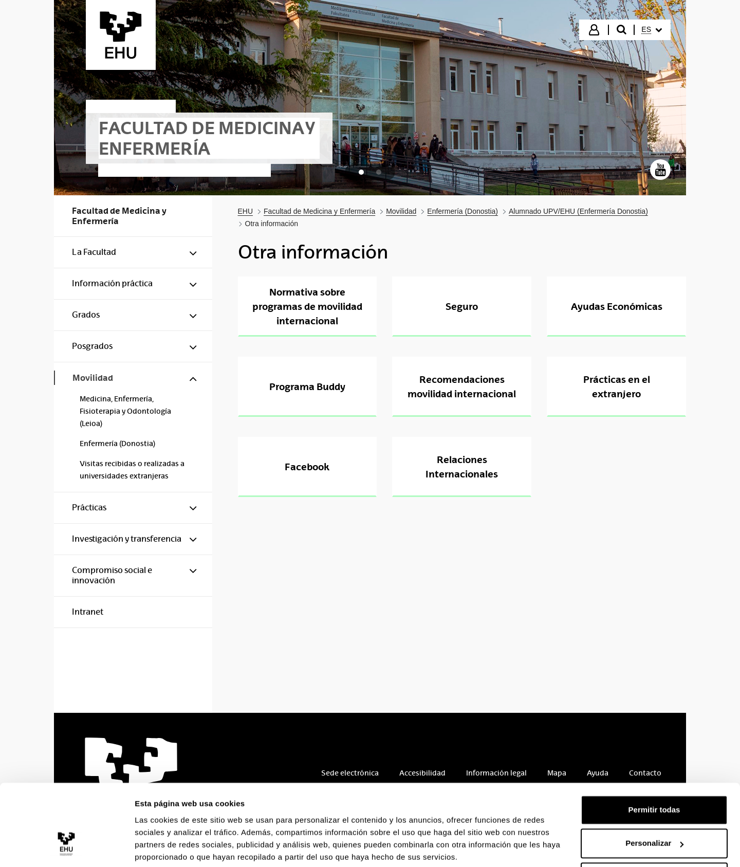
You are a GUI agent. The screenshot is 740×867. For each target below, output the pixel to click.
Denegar (654, 838)
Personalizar (654, 804)
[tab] (361, 172)
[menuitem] (651, 30)
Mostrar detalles (165, 846)
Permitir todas (654, 771)
